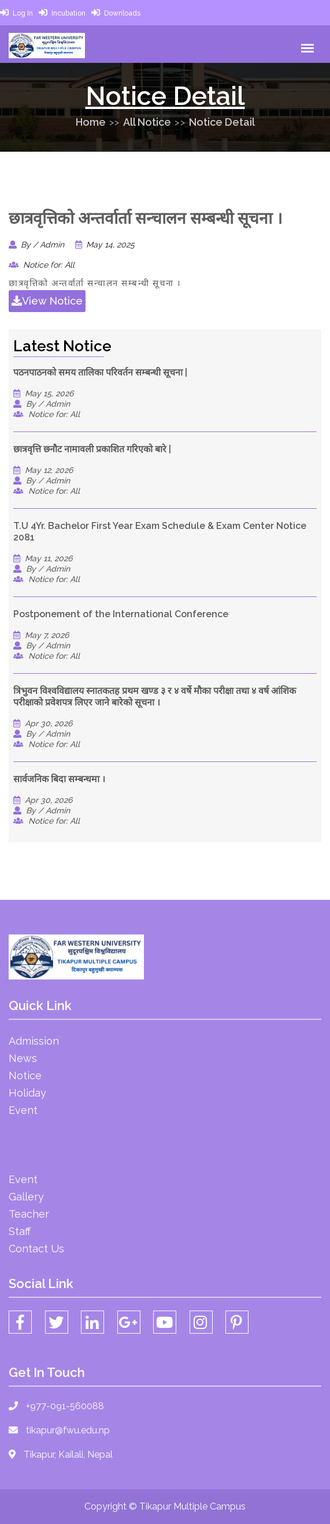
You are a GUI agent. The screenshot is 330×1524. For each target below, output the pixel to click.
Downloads (122, 13)
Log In (23, 13)
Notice (25, 1075)
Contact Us (36, 1249)
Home (91, 122)
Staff (20, 1231)
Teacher (29, 1214)
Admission (34, 1041)
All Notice (147, 122)
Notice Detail (222, 122)
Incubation (68, 13)
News (23, 1058)
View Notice (47, 301)
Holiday (27, 1093)
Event (23, 1110)
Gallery (26, 1197)
